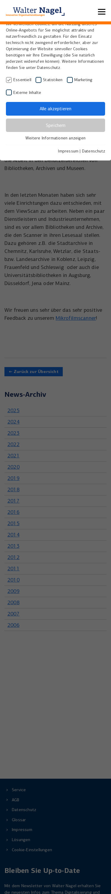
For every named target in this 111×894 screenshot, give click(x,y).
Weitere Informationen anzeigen (55, 138)
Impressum (68, 151)
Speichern (55, 125)
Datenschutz (93, 151)
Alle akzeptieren (55, 108)
